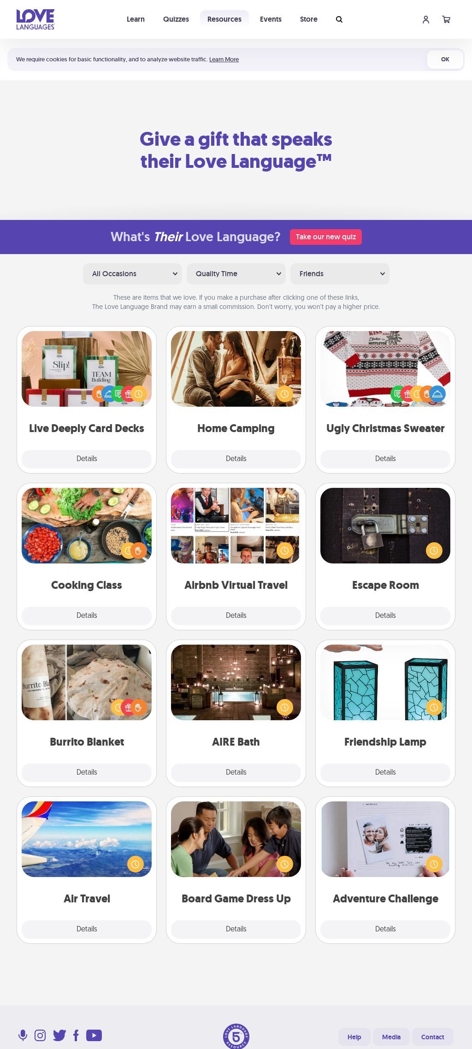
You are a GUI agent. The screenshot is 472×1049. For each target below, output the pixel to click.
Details (87, 459)
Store (309, 19)
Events (271, 19)
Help (354, 1037)
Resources (224, 19)
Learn (136, 19)
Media (391, 1037)
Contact (432, 1037)
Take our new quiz (326, 237)
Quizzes (176, 19)
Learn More (224, 59)
